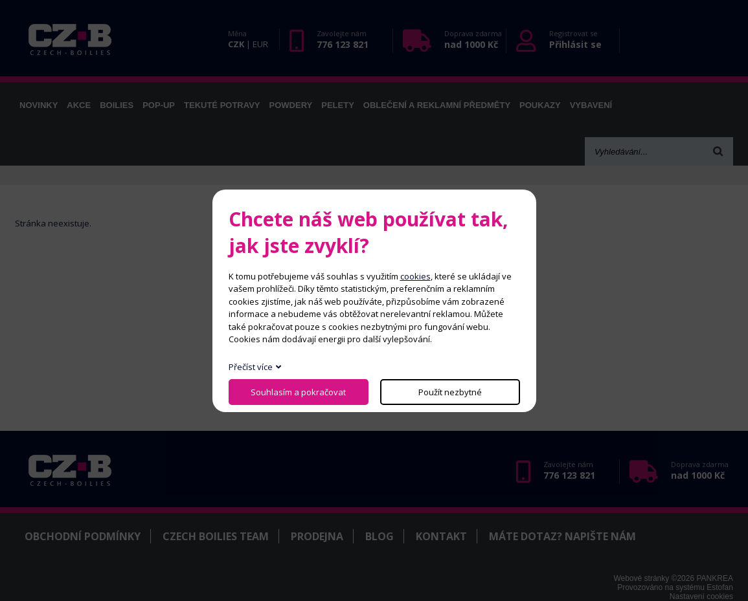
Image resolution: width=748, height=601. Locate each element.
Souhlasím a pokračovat (298, 392)
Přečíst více (251, 367)
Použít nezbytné (450, 392)
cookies (415, 276)
